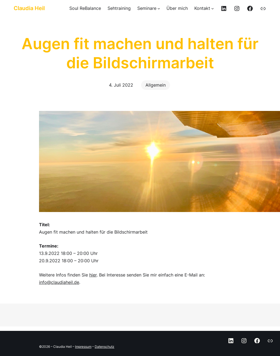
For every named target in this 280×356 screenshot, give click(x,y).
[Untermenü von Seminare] (148, 8)
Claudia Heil (29, 8)
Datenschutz (104, 347)
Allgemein (155, 85)
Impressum (83, 347)
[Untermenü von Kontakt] (204, 8)
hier (93, 275)
